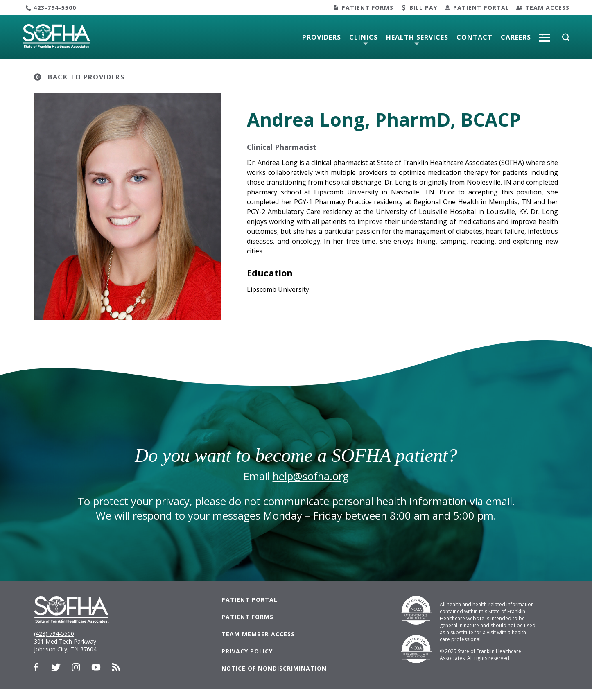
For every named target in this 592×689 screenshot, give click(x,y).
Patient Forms (367, 7)
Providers (321, 37)
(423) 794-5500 (54, 633)
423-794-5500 (55, 7)
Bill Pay (423, 7)
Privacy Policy (247, 651)
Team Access (547, 7)
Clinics (363, 37)
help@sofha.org (311, 476)
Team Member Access (258, 634)
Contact (474, 37)
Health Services (417, 37)
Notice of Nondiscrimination (274, 668)
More (544, 34)
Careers (516, 37)
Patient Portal (481, 7)
